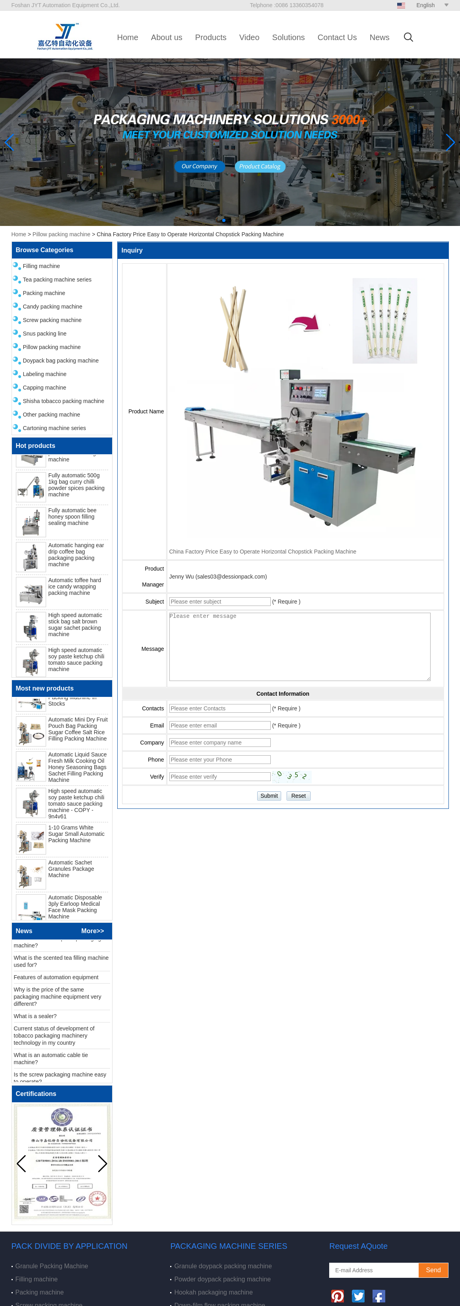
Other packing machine (51, 414)
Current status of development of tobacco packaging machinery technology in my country (54, 1038)
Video (249, 37)
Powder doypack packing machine (222, 1279)
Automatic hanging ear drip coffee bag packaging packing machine (76, 557)
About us (166, 37)
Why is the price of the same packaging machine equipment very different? (57, 999)
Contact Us (337, 37)
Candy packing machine (52, 306)
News (380, 37)
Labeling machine (45, 374)
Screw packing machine (52, 320)
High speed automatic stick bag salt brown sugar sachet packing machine (75, 627)
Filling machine (41, 266)
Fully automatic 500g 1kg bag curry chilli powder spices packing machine (77, 487)
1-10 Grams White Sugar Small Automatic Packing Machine (77, 836)
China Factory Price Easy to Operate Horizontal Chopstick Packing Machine (263, 551)
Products (211, 37)
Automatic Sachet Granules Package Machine (71, 871)
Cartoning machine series (54, 428)
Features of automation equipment (56, 980)
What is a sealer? (35, 1019)
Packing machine (44, 293)
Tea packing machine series (57, 279)
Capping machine (44, 387)
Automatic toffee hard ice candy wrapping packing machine (75, 589)
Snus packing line (45, 333)
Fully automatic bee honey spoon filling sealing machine (73, 519)
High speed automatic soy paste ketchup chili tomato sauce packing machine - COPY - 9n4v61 (77, 806)
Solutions (288, 37)
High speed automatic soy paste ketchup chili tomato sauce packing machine (77, 662)
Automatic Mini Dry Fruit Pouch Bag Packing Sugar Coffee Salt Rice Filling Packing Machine (78, 732)
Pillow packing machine (62, 234)
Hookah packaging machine (213, 1292)
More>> (93, 931)
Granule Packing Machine (52, 1266)
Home (127, 37)
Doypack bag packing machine (61, 360)
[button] (223, 220)
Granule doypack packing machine (223, 1266)
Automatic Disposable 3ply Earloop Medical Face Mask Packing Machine (75, 909)
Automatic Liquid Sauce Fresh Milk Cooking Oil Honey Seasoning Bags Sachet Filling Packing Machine (78, 770)
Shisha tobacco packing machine (64, 401)
